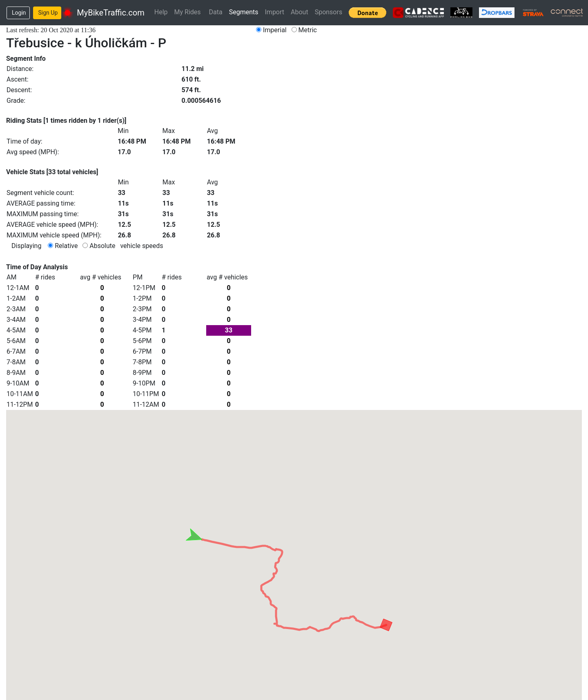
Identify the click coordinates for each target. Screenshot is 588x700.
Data (216, 12)
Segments (243, 12)
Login (19, 12)
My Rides (187, 12)
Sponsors (329, 12)
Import (275, 12)
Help (161, 12)
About (299, 12)
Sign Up (48, 12)
